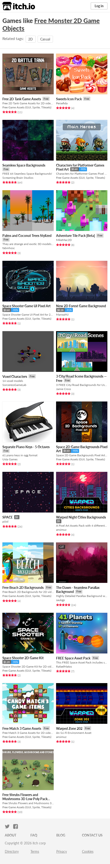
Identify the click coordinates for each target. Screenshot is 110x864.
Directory (12, 851)
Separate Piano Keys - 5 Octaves (26, 447)
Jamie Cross (63, 389)
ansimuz (61, 529)
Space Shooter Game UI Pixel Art (26, 306)
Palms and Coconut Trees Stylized (27, 236)
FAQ (33, 835)
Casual (45, 39)
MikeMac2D (64, 240)
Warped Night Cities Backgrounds (81, 517)
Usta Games (9, 459)
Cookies (87, 851)
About (10, 835)
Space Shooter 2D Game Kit (23, 658)
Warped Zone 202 (69, 728)
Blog (60, 835)
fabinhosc (8, 248)
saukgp (60, 600)
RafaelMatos (64, 666)
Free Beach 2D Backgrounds (23, 587)
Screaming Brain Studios (17, 177)
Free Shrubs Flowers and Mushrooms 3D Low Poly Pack (24, 797)
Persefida (62, 103)
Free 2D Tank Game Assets (21, 99)
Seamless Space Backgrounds (23, 165)
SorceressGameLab (14, 385)
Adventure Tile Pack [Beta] (75, 236)
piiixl (5, 521)
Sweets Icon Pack (69, 99)
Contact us (92, 835)
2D (30, 39)
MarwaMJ (62, 314)
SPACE (7, 517)
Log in (99, 6)
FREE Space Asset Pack (73, 658)
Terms (34, 851)
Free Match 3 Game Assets (21, 728)
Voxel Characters (14, 376)
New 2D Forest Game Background (81, 306)
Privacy (61, 851)
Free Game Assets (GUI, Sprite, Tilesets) (26, 107)
